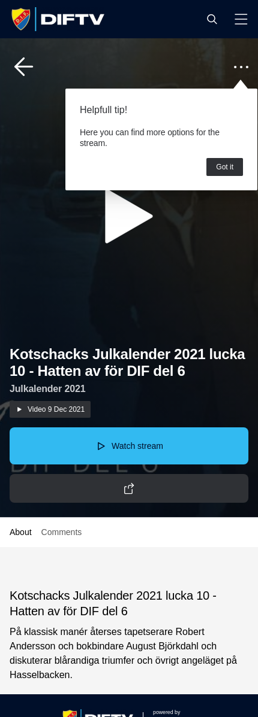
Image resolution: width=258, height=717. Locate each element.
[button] (212, 19)
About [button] (21, 532)
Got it (224, 167)
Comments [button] (61, 532)
